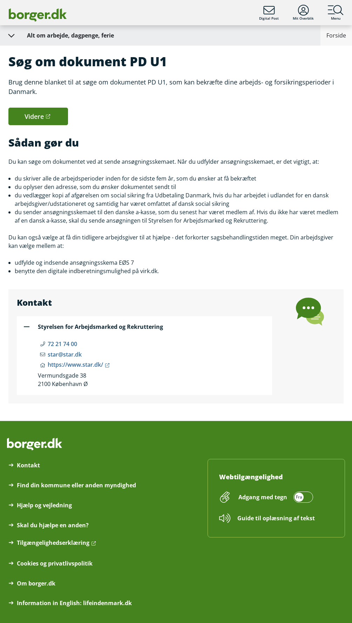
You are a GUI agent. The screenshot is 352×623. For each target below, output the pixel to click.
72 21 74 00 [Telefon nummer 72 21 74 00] (62, 344)
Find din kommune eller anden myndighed (76, 485)
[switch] (274, 497)
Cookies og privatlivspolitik (55, 563)
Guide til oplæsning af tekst (276, 518)
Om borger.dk (36, 583)
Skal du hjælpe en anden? (53, 525)
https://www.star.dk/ (75, 364)
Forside (336, 35)
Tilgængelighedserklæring (53, 543)
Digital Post (269, 13)
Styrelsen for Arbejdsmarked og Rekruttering (100, 327)
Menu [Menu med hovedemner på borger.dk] (336, 13)
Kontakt (28, 465)
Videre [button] (34, 116)
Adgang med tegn (262, 497)
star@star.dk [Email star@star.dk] (65, 354)
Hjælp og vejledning (44, 505)
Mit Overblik (303, 13)
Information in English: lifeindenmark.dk (74, 603)
